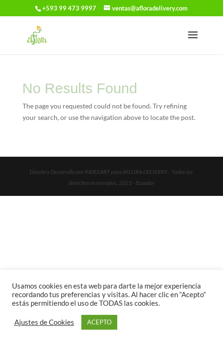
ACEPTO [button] (99, 322)
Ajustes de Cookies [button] (44, 322)
